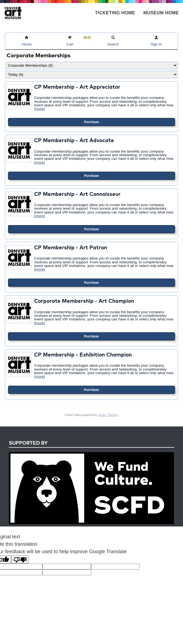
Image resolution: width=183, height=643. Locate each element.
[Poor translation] (20, 559)
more (39, 109)
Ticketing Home (115, 12)
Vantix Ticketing (108, 415)
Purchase (91, 122)
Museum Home (161, 12)
